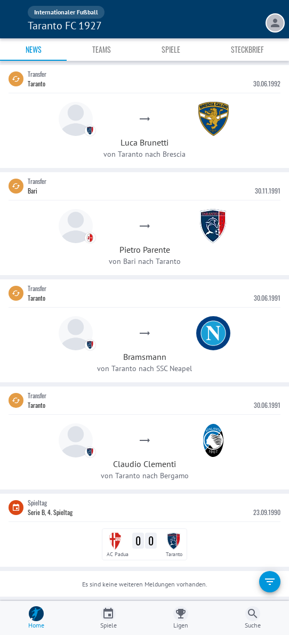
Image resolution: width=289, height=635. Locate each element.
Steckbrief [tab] (247, 49)
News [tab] (34, 49)
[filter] (269, 581)
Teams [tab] (101, 49)
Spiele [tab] (171, 49)
